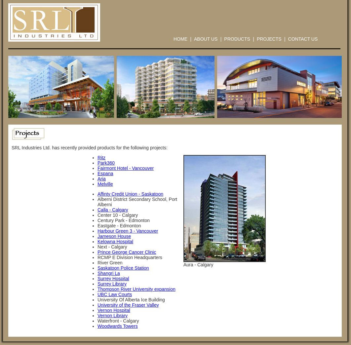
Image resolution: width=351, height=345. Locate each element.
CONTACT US (303, 39)
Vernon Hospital (114, 310)
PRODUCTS (237, 39)
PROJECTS (269, 39)
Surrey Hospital (113, 278)
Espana (105, 173)
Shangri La (109, 273)
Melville (105, 184)
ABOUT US (205, 39)
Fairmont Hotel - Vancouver (126, 168)
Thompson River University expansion (137, 289)
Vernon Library (113, 315)
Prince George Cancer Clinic (127, 252)
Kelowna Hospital (115, 241)
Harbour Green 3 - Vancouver (128, 231)
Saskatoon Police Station (123, 268)
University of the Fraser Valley (128, 305)
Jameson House (114, 236)
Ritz (101, 157)
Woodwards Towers (118, 326)
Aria (102, 178)
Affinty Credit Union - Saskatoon (130, 194)
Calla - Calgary (113, 209)
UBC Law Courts (115, 294)
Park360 (106, 163)
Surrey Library (112, 284)
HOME (180, 39)
